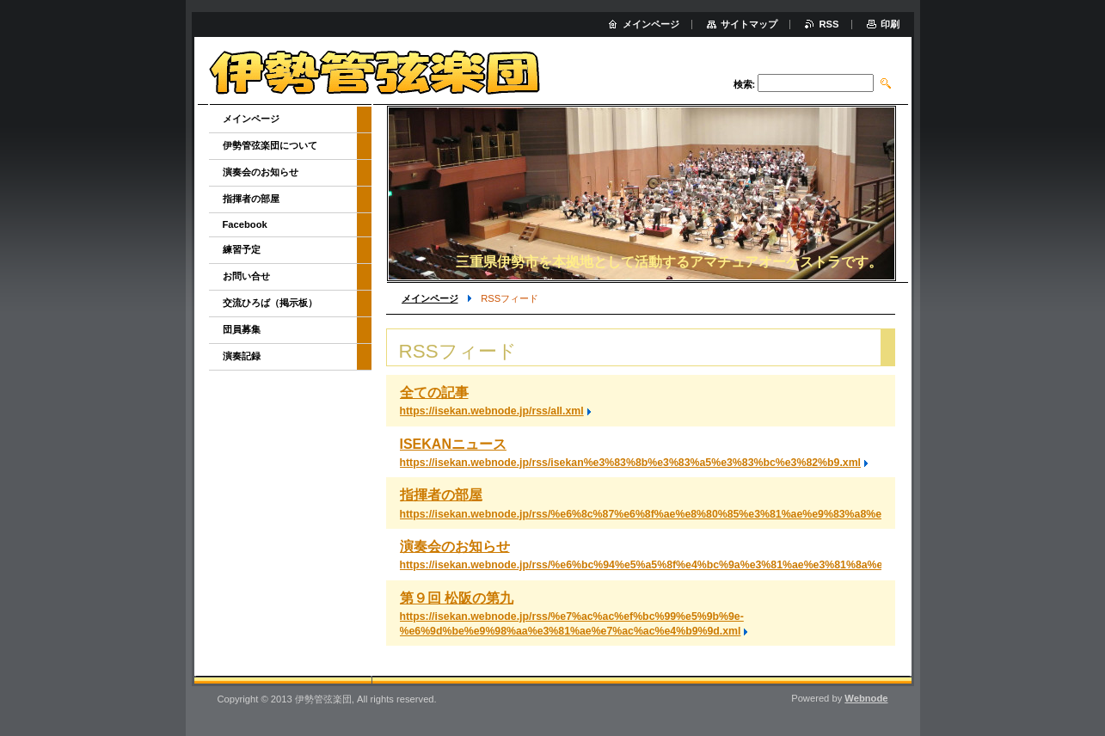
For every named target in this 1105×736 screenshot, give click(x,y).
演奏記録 (242, 356)
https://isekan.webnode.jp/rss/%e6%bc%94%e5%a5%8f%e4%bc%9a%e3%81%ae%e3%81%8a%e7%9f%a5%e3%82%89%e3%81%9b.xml (738, 565)
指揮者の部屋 (441, 495)
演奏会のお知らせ (455, 546)
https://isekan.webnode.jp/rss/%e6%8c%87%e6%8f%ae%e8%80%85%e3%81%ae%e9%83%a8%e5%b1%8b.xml (676, 514)
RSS (828, 24)
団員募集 (242, 329)
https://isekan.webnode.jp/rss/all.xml (492, 411)
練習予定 (242, 249)
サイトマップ (749, 24)
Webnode (865, 698)
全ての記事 (434, 392)
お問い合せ (246, 276)
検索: (745, 84)
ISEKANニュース (453, 444)
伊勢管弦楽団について (270, 145)
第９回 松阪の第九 (456, 598)
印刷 (890, 24)
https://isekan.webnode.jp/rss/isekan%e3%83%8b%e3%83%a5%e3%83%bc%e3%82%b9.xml (631, 463)
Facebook (245, 224)
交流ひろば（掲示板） (270, 302)
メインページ (430, 298)
